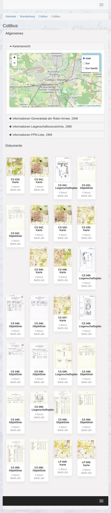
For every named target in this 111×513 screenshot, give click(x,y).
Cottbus (43, 16)
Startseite (10, 16)
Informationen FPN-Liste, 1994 (30, 134)
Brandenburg (27, 16)
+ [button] (14, 58)
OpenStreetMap (93, 106)
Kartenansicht (19, 46)
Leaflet (80, 106)
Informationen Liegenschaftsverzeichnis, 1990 (40, 126)
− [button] (14, 63)
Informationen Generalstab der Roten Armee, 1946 (43, 118)
